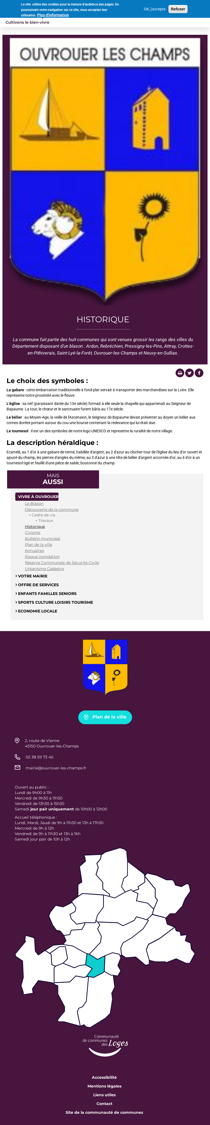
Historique (35, 526)
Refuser (178, 8)
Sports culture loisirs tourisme (55, 602)
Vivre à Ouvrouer (38, 496)
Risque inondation (42, 556)
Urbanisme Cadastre (44, 568)
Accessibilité (104, 1077)
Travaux (46, 520)
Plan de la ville (38, 544)
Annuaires (34, 550)
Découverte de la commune (51, 509)
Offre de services (38, 584)
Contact (104, 1103)
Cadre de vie (43, 515)
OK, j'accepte (154, 8)
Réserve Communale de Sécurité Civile (62, 562)
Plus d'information (53, 14)
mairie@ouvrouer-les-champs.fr (56, 768)
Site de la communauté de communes (104, 1112)
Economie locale (37, 611)
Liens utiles (104, 1094)
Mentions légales (104, 1086)
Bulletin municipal (42, 538)
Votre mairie (32, 576)
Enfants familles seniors (47, 593)
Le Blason (34, 503)
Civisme (32, 532)
